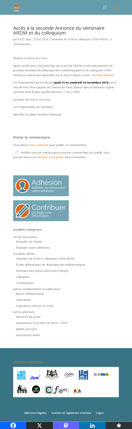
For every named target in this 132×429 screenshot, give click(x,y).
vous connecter (39, 145)
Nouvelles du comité (29, 241)
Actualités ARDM (23, 254)
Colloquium (23, 277)
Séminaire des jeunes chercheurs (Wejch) (42, 271)
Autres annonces (23, 312)
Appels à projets (26, 329)
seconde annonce (103, 75)
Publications (23, 300)
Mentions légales (35, 413)
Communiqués (25, 283)
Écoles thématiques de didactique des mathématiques (50, 264)
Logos (100, 413)
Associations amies (28, 335)
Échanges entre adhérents (33, 247)
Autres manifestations (30, 293)
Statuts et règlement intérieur (71, 413)
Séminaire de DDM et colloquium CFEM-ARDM (79, 39)
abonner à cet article (50, 157)
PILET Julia (24, 39)
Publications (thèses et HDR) (34, 306)
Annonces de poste (28, 317)
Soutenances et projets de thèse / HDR (41, 323)
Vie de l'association (25, 237)
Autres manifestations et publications (37, 289)
